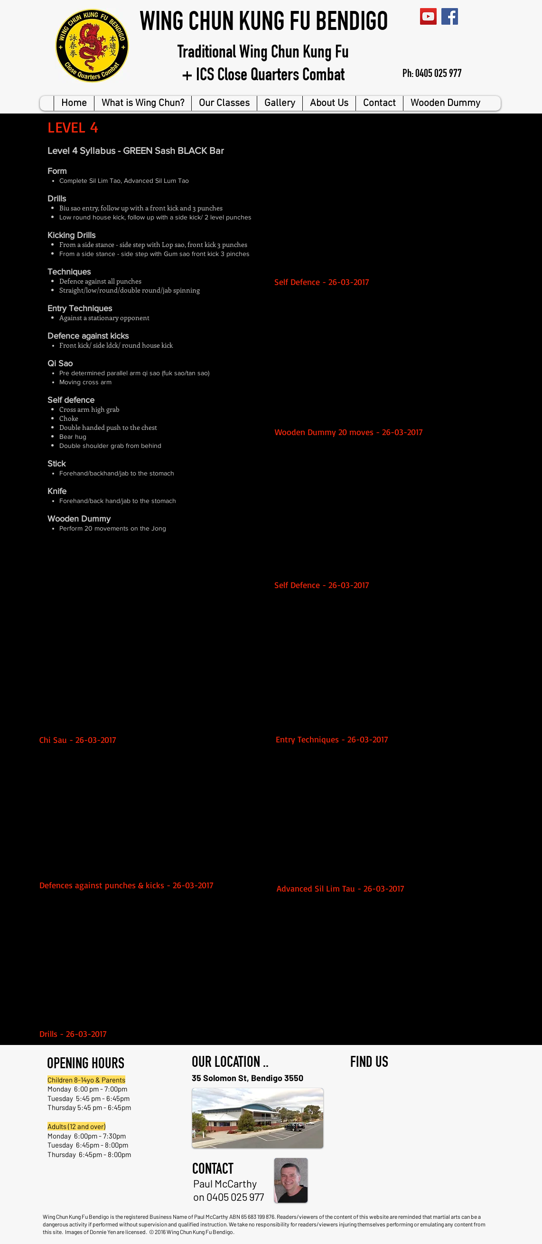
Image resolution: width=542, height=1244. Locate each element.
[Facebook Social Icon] (449, 16)
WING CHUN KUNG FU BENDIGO (264, 24)
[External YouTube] (388, 209)
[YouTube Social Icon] (428, 16)
